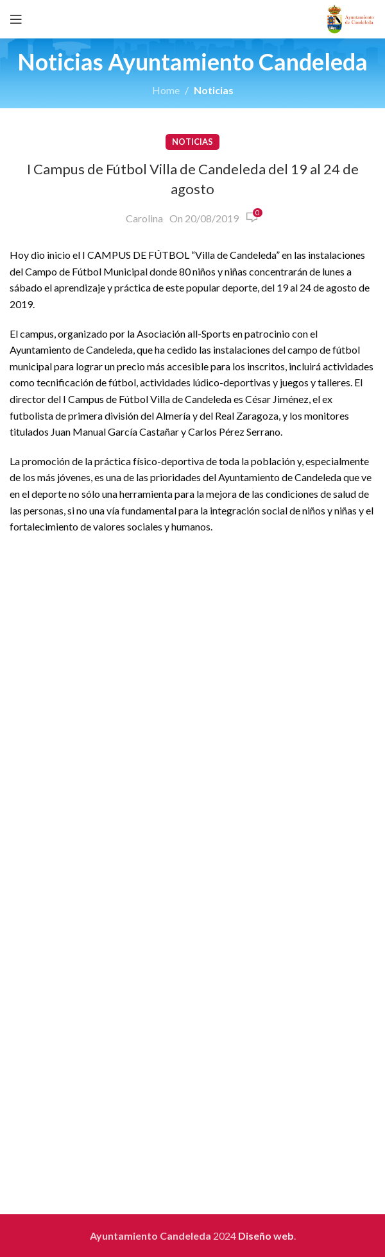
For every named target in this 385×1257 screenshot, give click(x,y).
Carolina (144, 218)
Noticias (214, 90)
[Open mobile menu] (16, 19)
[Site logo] (350, 18)
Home (166, 90)
